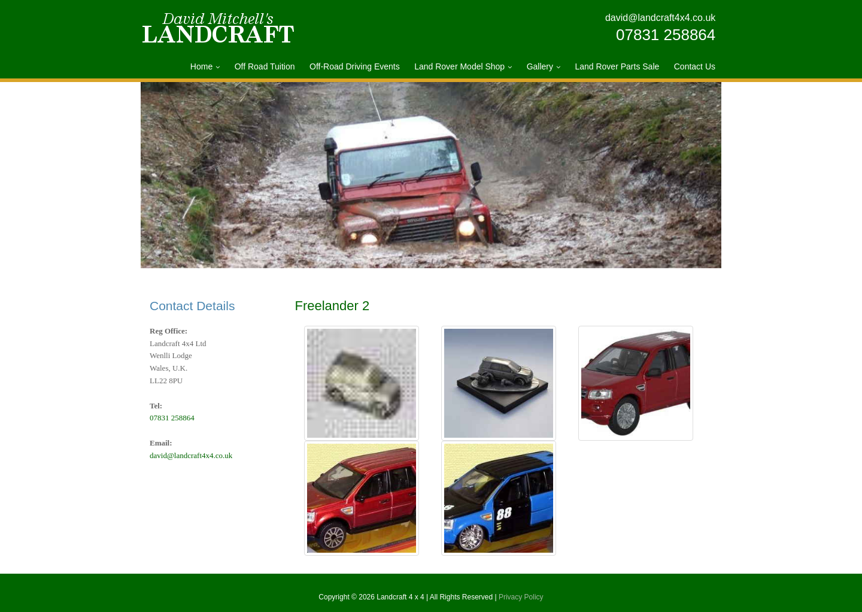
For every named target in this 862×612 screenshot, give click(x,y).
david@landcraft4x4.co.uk (660, 18)
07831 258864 (665, 35)
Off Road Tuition (265, 66)
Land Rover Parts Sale (617, 66)
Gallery (540, 66)
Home (201, 66)
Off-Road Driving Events (354, 66)
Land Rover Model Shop (459, 66)
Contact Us (694, 66)
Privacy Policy (521, 597)
